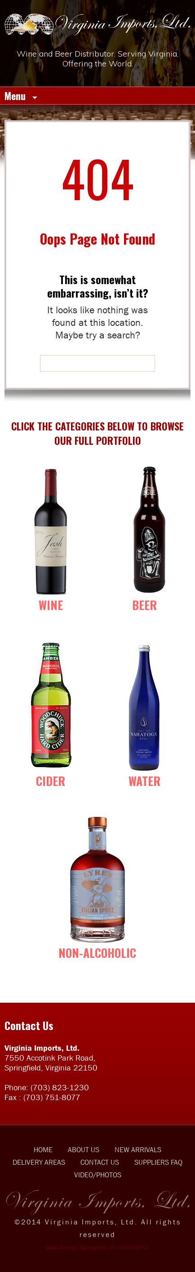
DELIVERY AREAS (39, 1162)
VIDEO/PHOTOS (97, 1175)
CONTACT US (99, 1162)
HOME (43, 1149)
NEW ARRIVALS (138, 1149)
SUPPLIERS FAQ (158, 1162)
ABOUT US (83, 1149)
